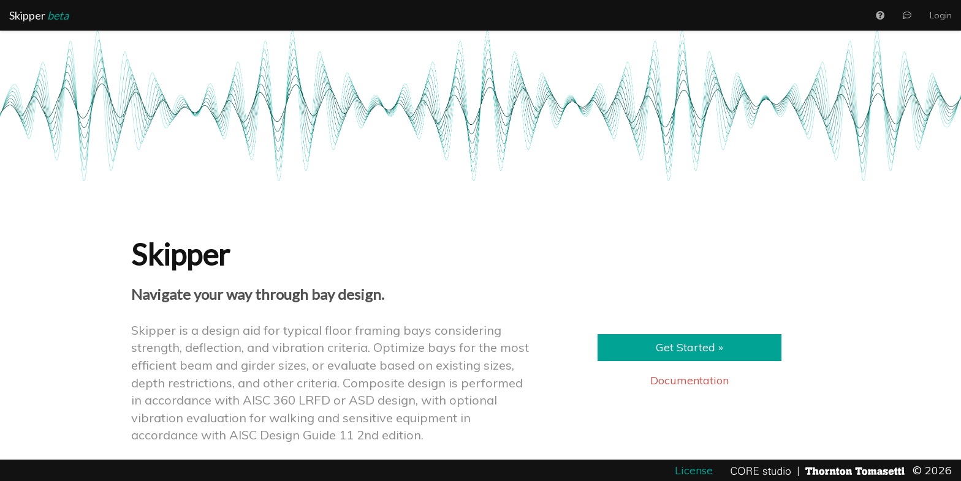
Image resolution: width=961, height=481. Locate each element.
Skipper (39, 15)
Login (941, 15)
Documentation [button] (689, 380)
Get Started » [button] (689, 347)
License (695, 470)
